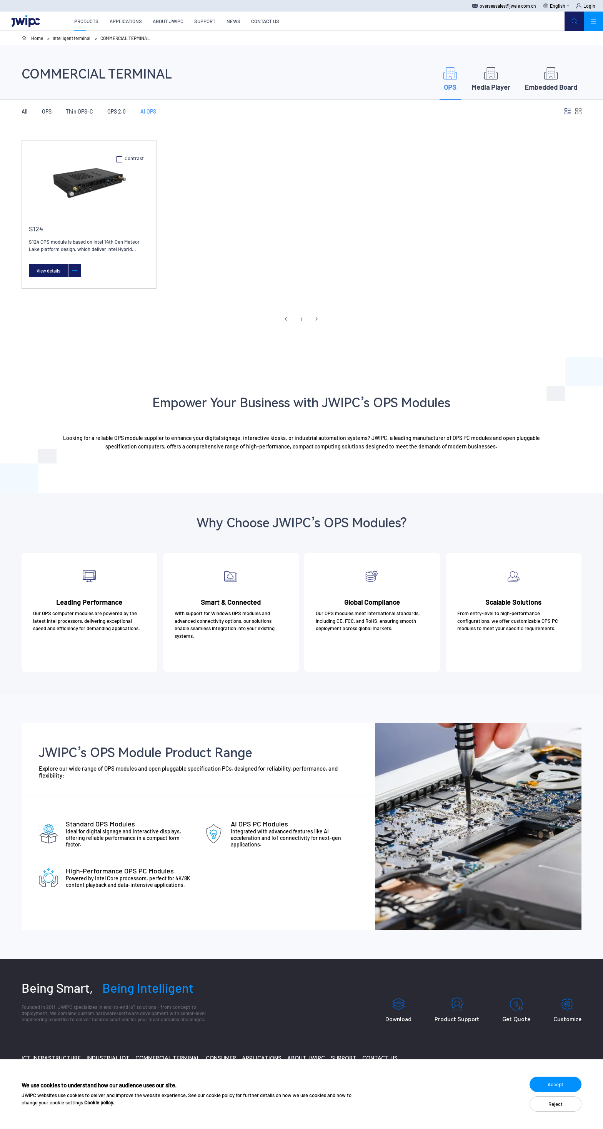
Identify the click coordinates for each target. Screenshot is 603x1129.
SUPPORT (204, 21)
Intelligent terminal (71, 38)
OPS (47, 111)
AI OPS (148, 111)
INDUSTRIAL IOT (108, 1058)
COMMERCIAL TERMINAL (125, 38)
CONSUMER (221, 1058)
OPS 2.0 (116, 111)
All (24, 111)
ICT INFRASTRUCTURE (51, 1058)
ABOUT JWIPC (168, 21)
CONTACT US (265, 21)
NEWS (233, 21)
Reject (555, 1104)
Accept (555, 1084)
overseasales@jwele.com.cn (504, 5)
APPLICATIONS (126, 21)
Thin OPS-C (79, 111)
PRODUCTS (86, 21)
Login (585, 5)
